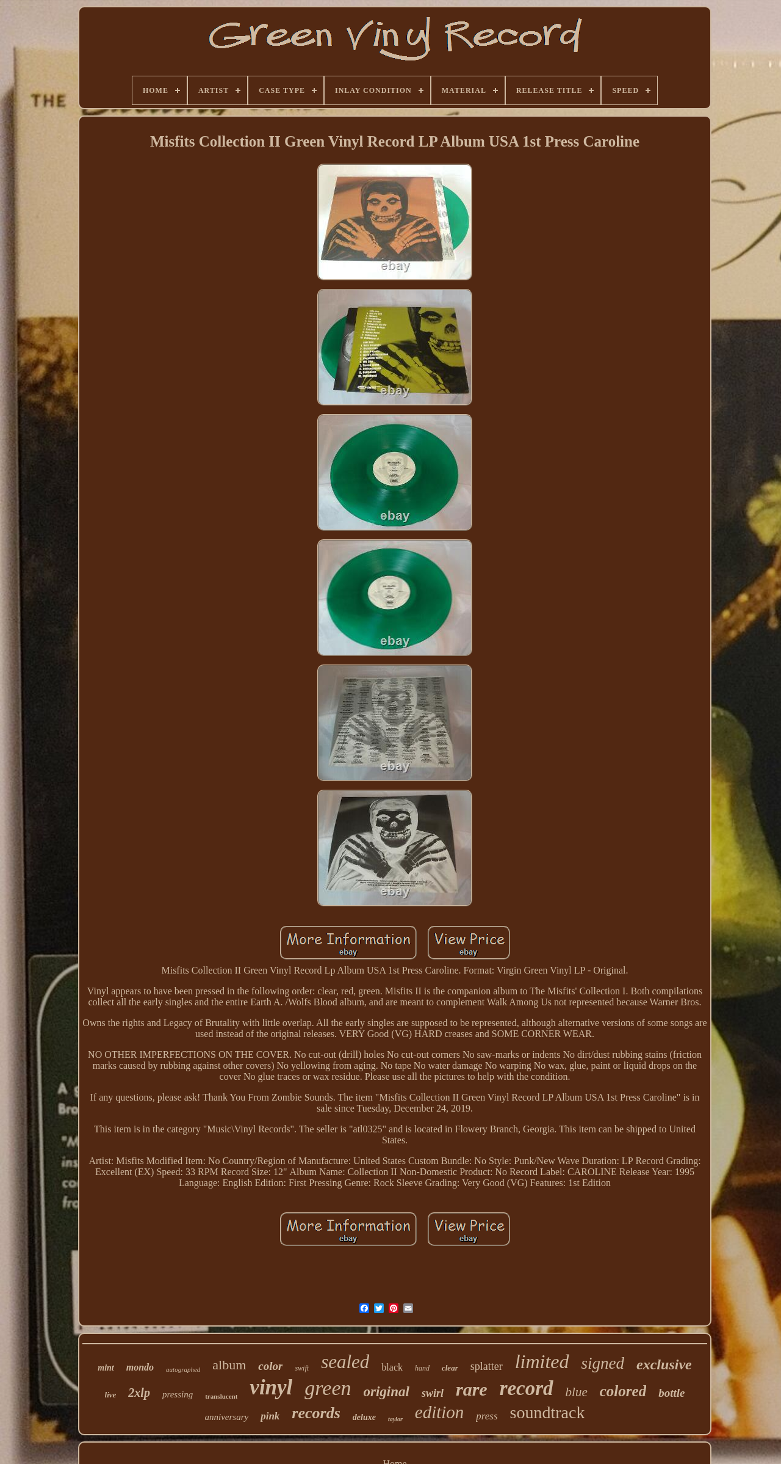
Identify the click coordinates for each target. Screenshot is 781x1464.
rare (472, 1389)
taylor (395, 1419)
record (526, 1388)
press (486, 1416)
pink (270, 1416)
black (392, 1367)
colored (623, 1391)
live (111, 1394)
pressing (177, 1394)
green (327, 1388)
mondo (140, 1367)
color (270, 1366)
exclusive (664, 1364)
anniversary (227, 1417)
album (229, 1364)
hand (422, 1368)
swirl (433, 1393)
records (316, 1413)
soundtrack (547, 1412)
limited (542, 1361)
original (386, 1391)
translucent (221, 1396)
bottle (671, 1392)
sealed (345, 1361)
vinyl (271, 1387)
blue (577, 1392)
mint (105, 1367)
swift (302, 1368)
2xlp (139, 1392)
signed (603, 1363)
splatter (486, 1366)
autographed (183, 1369)
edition (439, 1412)
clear (450, 1367)
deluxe (364, 1417)
